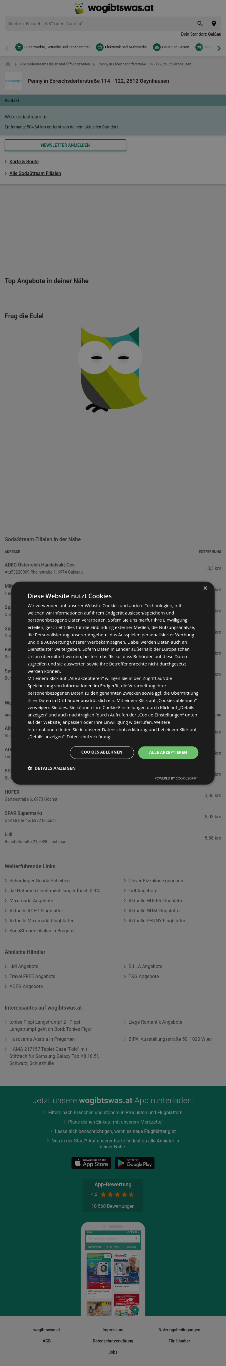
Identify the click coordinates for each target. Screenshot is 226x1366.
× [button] (205, 588)
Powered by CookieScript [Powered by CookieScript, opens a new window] (176, 778)
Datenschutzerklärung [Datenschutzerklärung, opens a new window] (89, 736)
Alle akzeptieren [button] (167, 752)
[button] (51, 768)
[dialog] (113, 683)
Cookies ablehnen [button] (99, 752)
